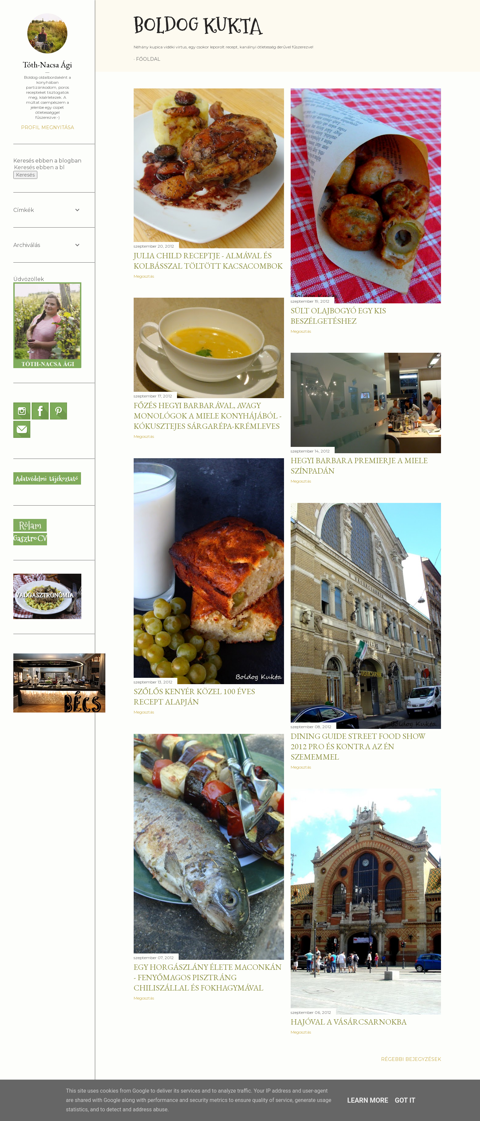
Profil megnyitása (47, 127)
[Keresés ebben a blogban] (39, 167)
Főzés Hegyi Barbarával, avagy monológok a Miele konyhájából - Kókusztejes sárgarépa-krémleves (208, 415)
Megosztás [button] (144, 276)
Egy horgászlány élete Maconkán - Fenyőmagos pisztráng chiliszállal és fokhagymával (208, 977)
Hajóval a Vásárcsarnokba (349, 1022)
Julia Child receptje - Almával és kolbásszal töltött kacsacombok (208, 260)
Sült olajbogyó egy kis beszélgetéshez (338, 315)
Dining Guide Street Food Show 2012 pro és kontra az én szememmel (358, 746)
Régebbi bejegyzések (411, 1059)
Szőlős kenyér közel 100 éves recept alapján (194, 696)
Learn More (367, 1100)
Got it (405, 1100)
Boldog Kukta (197, 26)
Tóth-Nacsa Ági (47, 64)
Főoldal (148, 59)
